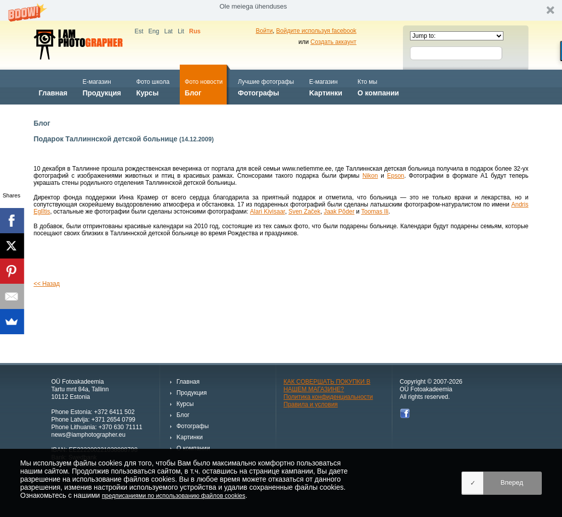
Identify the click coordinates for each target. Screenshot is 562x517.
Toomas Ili (374, 211)
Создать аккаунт (333, 41)
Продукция (101, 86)
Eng (153, 31)
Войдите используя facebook (316, 30)
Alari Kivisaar (267, 211)
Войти (264, 30)
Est (139, 31)
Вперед (511, 482)
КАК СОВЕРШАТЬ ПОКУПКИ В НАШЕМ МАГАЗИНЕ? (327, 385)
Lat (168, 31)
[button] (281, 10)
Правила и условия (311, 404)
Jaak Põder (339, 211)
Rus (195, 31)
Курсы (153, 86)
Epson (395, 175)
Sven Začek (304, 211)
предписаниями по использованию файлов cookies (173, 495)
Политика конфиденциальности (328, 396)
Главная (53, 86)
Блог (204, 86)
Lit (181, 31)
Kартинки (325, 86)
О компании (378, 86)
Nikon (370, 175)
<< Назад (47, 283)
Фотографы (266, 86)
